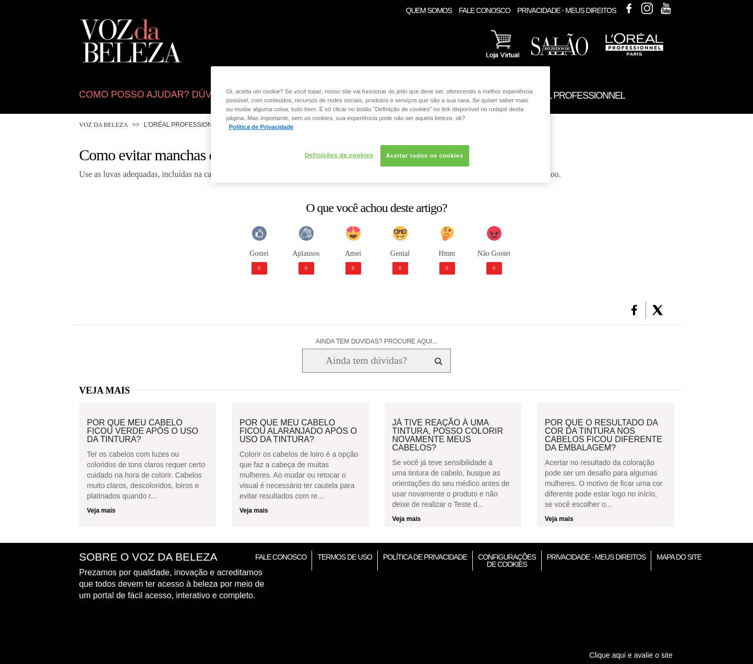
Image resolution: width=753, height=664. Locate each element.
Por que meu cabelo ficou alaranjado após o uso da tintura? (298, 431)
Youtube (666, 8)
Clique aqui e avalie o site (631, 655)
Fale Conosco (484, 10)
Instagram (647, 8)
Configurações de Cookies (507, 560)
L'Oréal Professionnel (184, 124)
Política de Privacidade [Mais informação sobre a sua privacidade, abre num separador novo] (261, 127)
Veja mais (101, 510)
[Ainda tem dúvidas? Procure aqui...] (366, 361)
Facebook (629, 8)
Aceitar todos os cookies (424, 155)
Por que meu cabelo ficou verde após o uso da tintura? (142, 431)
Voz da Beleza (103, 124)
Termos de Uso (344, 557)
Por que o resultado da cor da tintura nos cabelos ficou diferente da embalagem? (603, 435)
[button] (634, 310)
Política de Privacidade (425, 557)
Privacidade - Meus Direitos (566, 10)
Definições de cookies (339, 155)
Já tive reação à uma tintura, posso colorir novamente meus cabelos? (447, 435)
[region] (380, 124)
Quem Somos (429, 10)
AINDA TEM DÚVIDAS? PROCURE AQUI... (376, 341)
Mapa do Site (678, 557)
